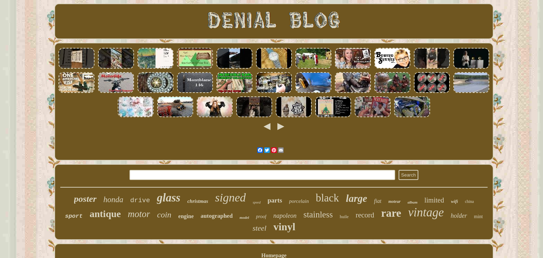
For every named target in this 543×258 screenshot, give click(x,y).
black (327, 198)
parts (275, 200)
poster (85, 199)
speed (257, 202)
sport (74, 216)
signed (230, 197)
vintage (426, 212)
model (244, 217)
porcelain (299, 201)
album (413, 202)
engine (186, 216)
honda (114, 199)
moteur (394, 201)
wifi (454, 201)
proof (261, 216)
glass (168, 197)
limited (434, 200)
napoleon (284, 215)
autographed (217, 216)
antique (105, 213)
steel (259, 228)
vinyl (284, 226)
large (356, 198)
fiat (377, 201)
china (469, 201)
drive (140, 200)
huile (344, 216)
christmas (197, 201)
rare (391, 213)
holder (459, 215)
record (365, 215)
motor (139, 214)
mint (478, 216)
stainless (318, 214)
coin (164, 214)
